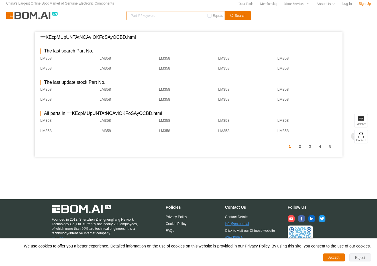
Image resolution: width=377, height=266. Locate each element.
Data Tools (246, 4)
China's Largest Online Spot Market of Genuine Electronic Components (60, 3)
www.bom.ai (234, 237)
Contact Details (236, 217)
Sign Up (365, 4)
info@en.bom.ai (237, 224)
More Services (297, 4)
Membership (269, 4)
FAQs (170, 231)
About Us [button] (326, 4)
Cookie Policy (176, 224)
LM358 (46, 58)
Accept (334, 257)
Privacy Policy (176, 217)
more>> (58, 238)
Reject (360, 257)
